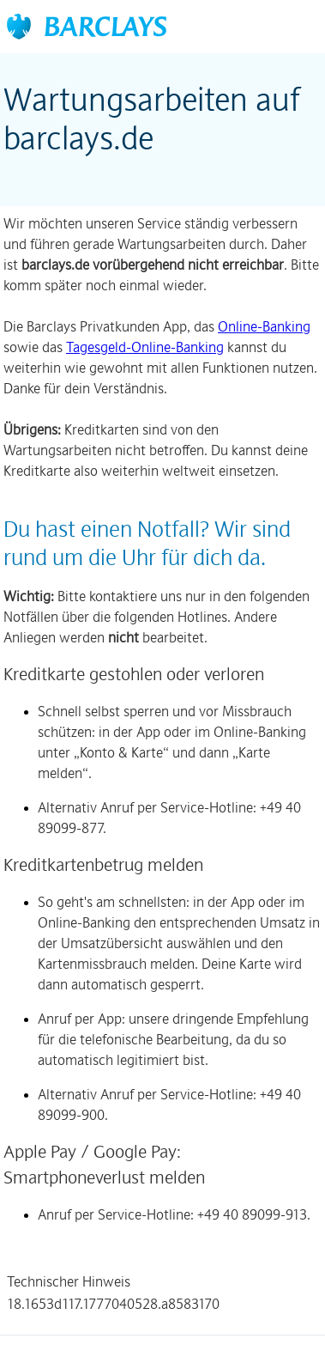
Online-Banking (264, 326)
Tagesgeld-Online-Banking (145, 347)
